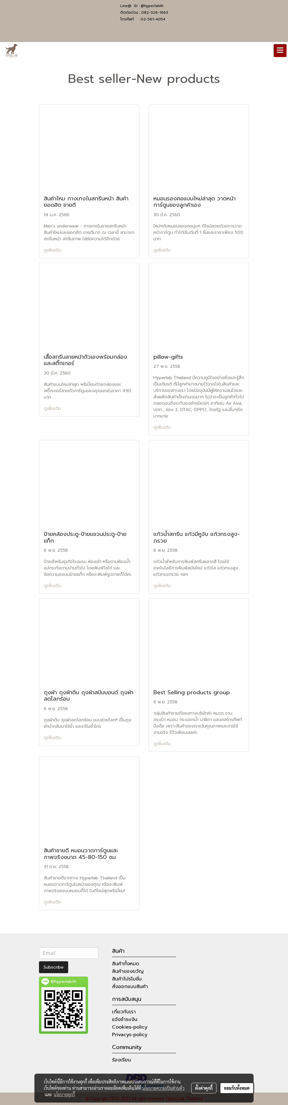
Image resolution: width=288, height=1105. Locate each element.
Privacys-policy (129, 1034)
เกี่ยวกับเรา (124, 1011)
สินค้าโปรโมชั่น (127, 979)
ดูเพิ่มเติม (53, 250)
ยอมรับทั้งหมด (237, 1088)
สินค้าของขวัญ (128, 971)
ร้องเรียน (121, 1060)
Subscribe (54, 967)
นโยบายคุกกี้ (64, 1094)
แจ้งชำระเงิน (124, 1019)
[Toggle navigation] (280, 50)
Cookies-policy (129, 1027)
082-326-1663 (154, 12)
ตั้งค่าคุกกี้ (203, 1088)
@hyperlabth (152, 6)
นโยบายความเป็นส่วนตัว (163, 1088)
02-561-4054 (153, 19)
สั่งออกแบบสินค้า (130, 986)
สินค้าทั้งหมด (125, 963)
